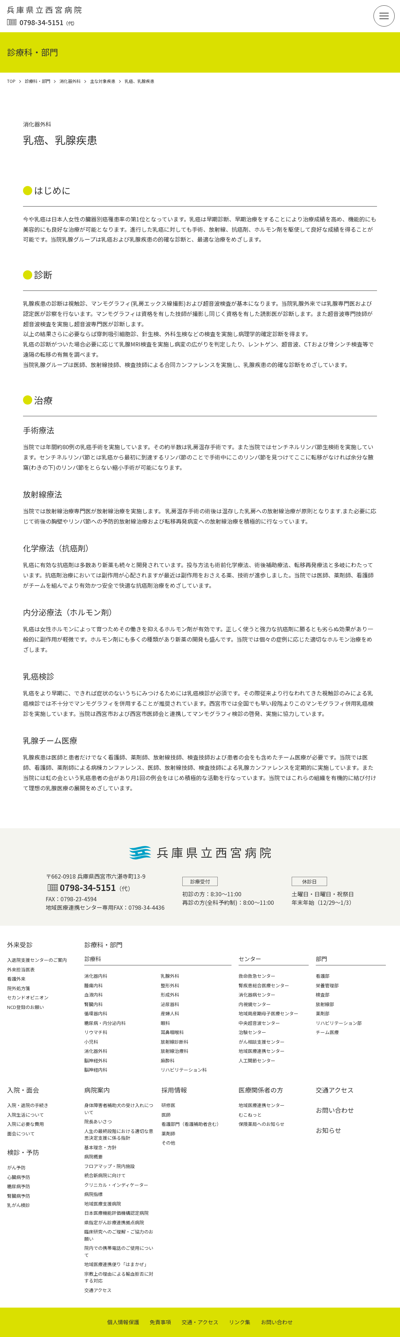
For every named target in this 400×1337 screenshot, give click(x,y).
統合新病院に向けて (105, 1175)
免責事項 (160, 1322)
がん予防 (16, 1167)
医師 (166, 1114)
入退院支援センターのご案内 (37, 960)
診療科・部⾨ (103, 944)
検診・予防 (23, 1152)
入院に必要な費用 (25, 1124)
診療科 (92, 958)
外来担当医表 (21, 969)
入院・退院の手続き (27, 1105)
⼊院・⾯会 (23, 1089)
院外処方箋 (18, 988)
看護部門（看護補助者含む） (191, 1124)
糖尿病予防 (18, 1186)
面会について (21, 1133)
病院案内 (97, 1089)
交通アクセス (98, 1290)
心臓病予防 (18, 1177)
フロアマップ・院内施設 (109, 1166)
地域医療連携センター (262, 1105)
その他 (168, 1142)
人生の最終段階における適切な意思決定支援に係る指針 (118, 1134)
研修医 (168, 1105)
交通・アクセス (200, 1322)
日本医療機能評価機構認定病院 (116, 1212)
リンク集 (239, 1322)
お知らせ (328, 1130)
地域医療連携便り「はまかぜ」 (116, 1264)
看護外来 (16, 978)
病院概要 (93, 1156)
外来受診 (20, 944)
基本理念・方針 (100, 1147)
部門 (321, 958)
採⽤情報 (174, 1089)
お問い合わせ (335, 1110)
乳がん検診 (18, 1205)
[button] (384, 16)
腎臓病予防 (18, 1195)
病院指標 (93, 1194)
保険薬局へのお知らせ (262, 1124)
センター (250, 958)
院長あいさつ (98, 1121)
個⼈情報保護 (123, 1322)
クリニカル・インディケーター (116, 1184)
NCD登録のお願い (25, 1007)
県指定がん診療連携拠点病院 (114, 1222)
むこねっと (250, 1114)
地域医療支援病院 (102, 1203)
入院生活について (25, 1114)
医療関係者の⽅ (261, 1089)
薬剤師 (168, 1133)
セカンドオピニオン (27, 997)
